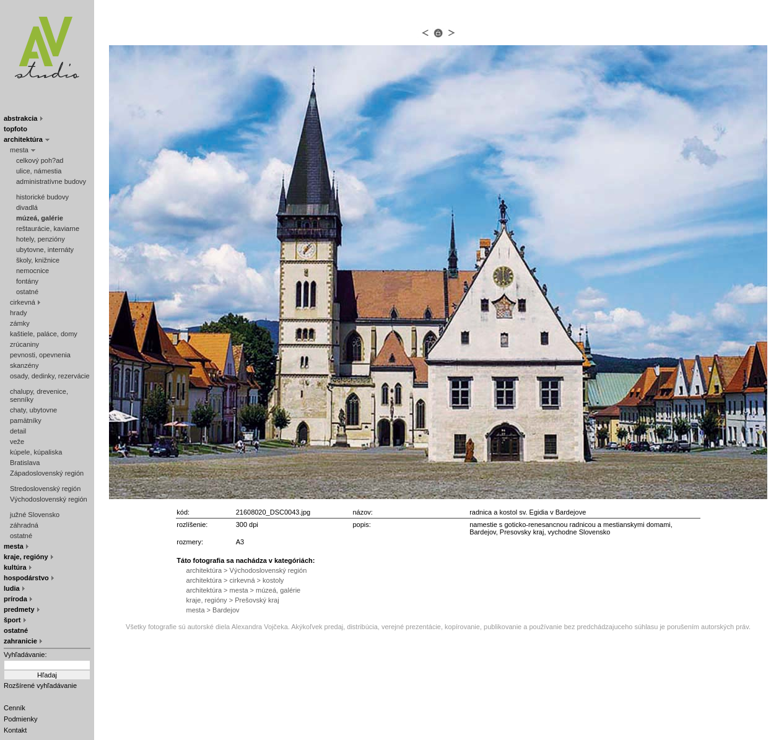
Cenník (14, 708)
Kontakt (15, 730)
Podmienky (20, 719)
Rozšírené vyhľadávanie (40, 685)
